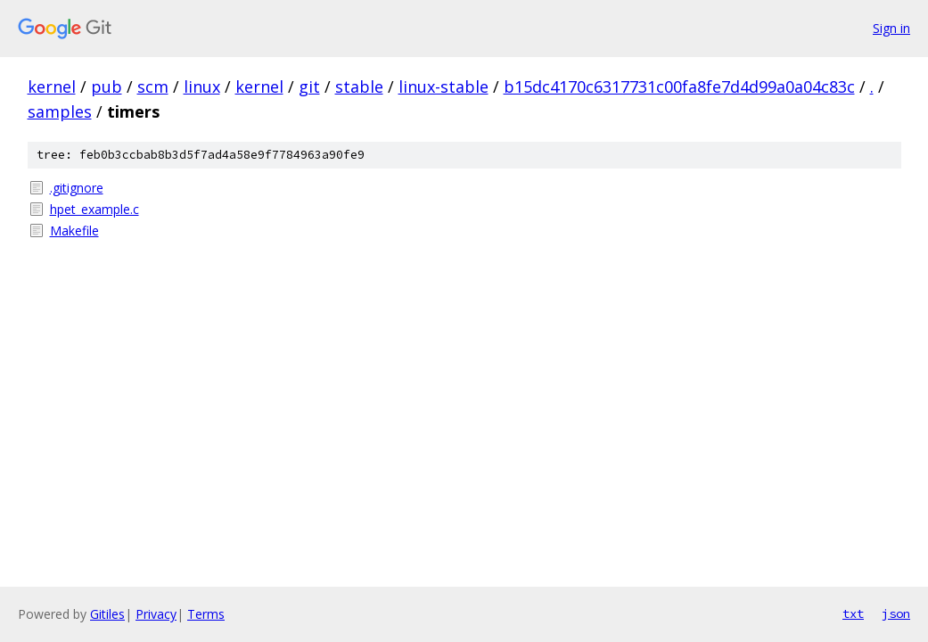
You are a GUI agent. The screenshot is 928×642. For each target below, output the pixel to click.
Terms (206, 613)
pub (106, 86)
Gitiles (107, 613)
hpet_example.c (94, 209)
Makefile (74, 230)
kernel (52, 86)
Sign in (891, 28)
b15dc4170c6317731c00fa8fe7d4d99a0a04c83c (679, 86)
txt (853, 613)
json (896, 613)
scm (152, 86)
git (309, 86)
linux (202, 86)
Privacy (156, 613)
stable (359, 86)
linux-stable (443, 86)
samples (60, 111)
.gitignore (76, 187)
